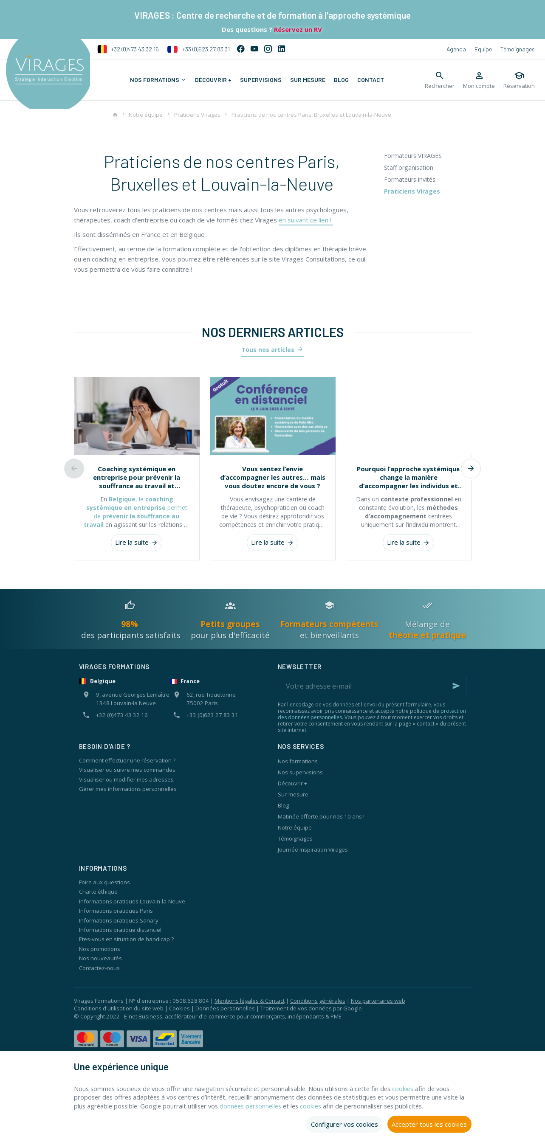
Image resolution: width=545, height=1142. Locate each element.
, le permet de (135, 512)
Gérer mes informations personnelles (128, 789)
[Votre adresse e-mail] (372, 686)
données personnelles (280, 1106)
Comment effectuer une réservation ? (127, 760)
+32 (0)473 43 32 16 (128, 49)
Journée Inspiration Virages (313, 849)
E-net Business (143, 1016)
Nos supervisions (300, 772)
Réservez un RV (297, 29)
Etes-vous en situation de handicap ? (126, 939)
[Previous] (74, 468)
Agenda (456, 49)
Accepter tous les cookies (429, 1123)
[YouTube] (254, 49)
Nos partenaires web (378, 1000)
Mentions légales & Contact (250, 1000)
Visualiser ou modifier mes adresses (126, 779)
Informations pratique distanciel (120, 930)
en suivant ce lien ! (306, 220)
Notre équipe (146, 114)
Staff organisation (408, 167)
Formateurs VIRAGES (413, 156)
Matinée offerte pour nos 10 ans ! (321, 816)
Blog (283, 805)
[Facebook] (241, 49)
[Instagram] (268, 49)
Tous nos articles (267, 350)
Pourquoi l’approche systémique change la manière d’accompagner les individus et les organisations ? (408, 477)
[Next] (471, 468)
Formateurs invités (409, 179)
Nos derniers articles (273, 332)
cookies (415, 1088)
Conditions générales (317, 1000)
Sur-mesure (293, 794)
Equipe (483, 49)
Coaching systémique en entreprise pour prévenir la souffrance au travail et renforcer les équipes (136, 477)
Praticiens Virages (197, 114)
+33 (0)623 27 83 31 (198, 49)
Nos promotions (99, 949)
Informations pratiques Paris (116, 910)
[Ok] (456, 686)
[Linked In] (281, 49)
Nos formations (298, 761)
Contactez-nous (99, 968)
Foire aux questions (104, 882)
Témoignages (517, 49)
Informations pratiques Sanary (118, 920)
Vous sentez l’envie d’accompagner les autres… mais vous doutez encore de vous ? (272, 477)
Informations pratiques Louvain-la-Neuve (132, 901)
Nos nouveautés (100, 958)
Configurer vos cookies (344, 1123)
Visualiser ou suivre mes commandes (127, 770)
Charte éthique (98, 891)
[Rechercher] (440, 79)
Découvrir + (292, 783)
